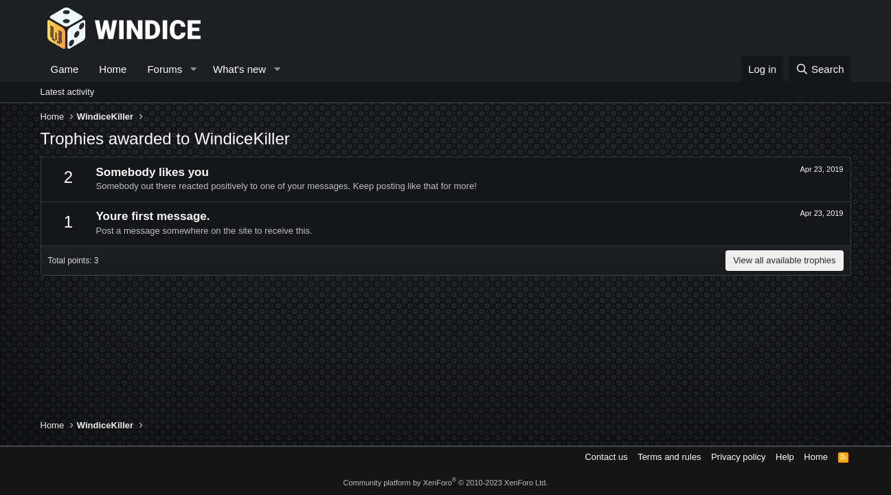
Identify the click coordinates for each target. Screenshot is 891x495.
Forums (164, 69)
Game (65, 69)
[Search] (820, 69)
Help (785, 457)
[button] (193, 69)
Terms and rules (669, 457)
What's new (239, 69)
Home (112, 69)
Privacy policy (738, 457)
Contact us (606, 457)
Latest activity (68, 92)
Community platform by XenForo (445, 482)
